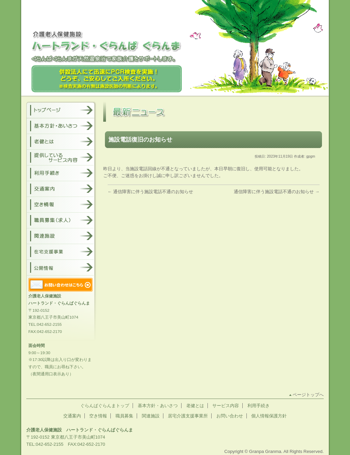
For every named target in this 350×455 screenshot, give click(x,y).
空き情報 (98, 415)
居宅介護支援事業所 (188, 415)
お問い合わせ (229, 415)
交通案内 (72, 415)
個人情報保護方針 (269, 415)
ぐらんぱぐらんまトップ (104, 405)
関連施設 (151, 415)
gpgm (310, 156)
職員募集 (124, 415)
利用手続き (258, 405)
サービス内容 (225, 405)
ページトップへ (308, 394)
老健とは (195, 405)
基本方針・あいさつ (158, 405)
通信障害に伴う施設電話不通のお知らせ (150, 191)
